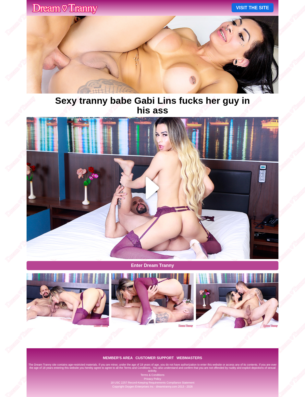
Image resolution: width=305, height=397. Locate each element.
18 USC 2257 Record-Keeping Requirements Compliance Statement (152, 382)
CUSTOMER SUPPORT (154, 358)
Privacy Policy (152, 378)
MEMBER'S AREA (118, 358)
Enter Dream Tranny (152, 265)
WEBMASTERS (189, 358)
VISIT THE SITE (252, 7)
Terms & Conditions (152, 374)
